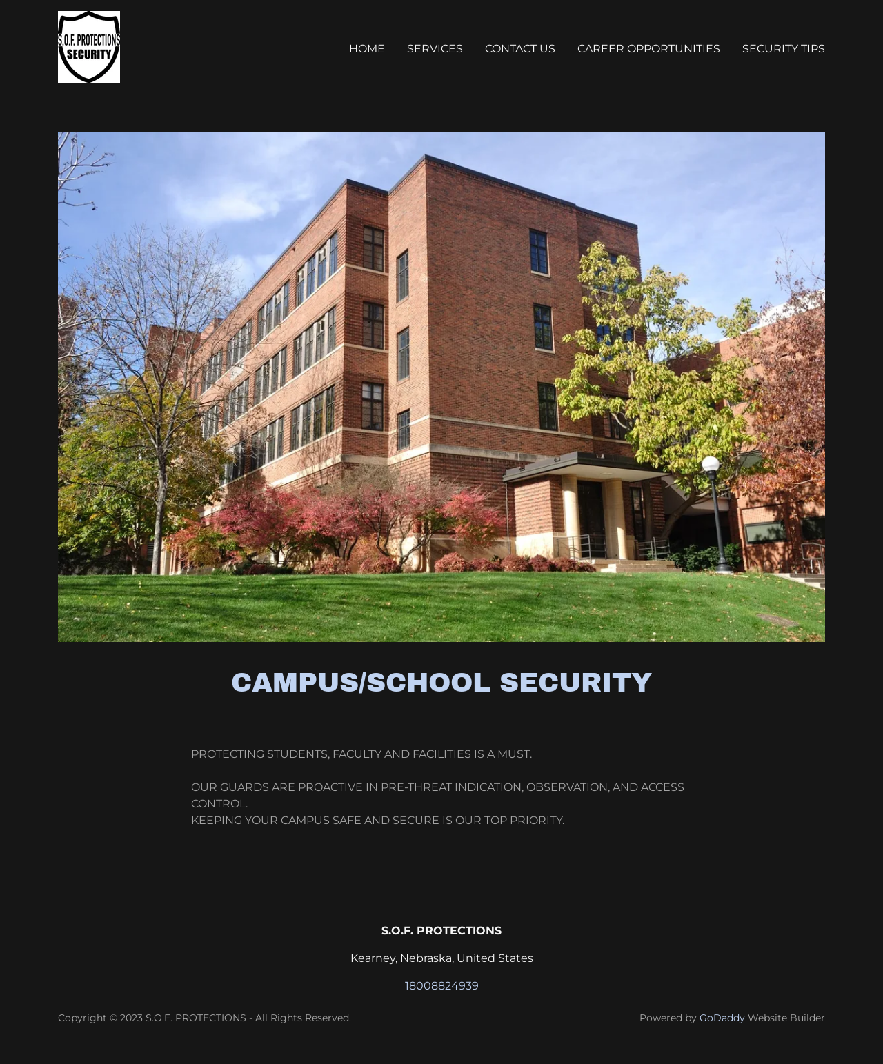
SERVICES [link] (435, 48)
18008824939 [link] (442, 985)
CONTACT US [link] (520, 48)
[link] (89, 45)
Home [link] (367, 48)
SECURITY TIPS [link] (783, 48)
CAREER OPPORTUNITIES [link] (648, 48)
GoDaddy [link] (722, 1018)
